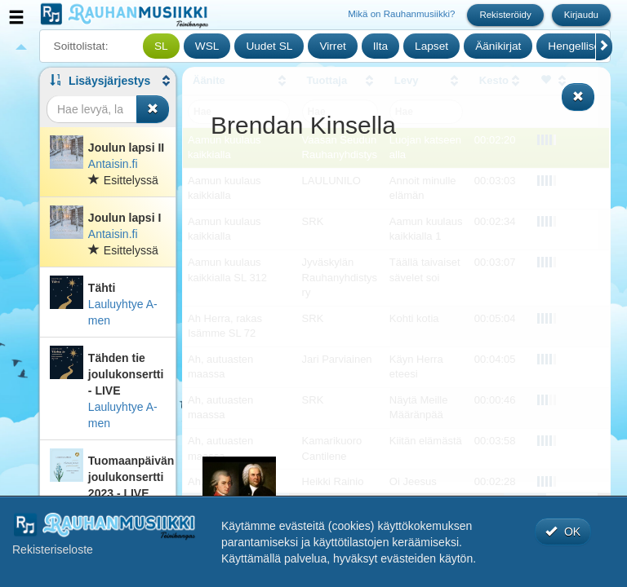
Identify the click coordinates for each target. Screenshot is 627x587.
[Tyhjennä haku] (152, 109)
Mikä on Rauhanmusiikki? (401, 14)
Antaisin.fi (113, 163)
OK (562, 531)
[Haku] (92, 109)
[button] (108, 81)
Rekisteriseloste (52, 549)
